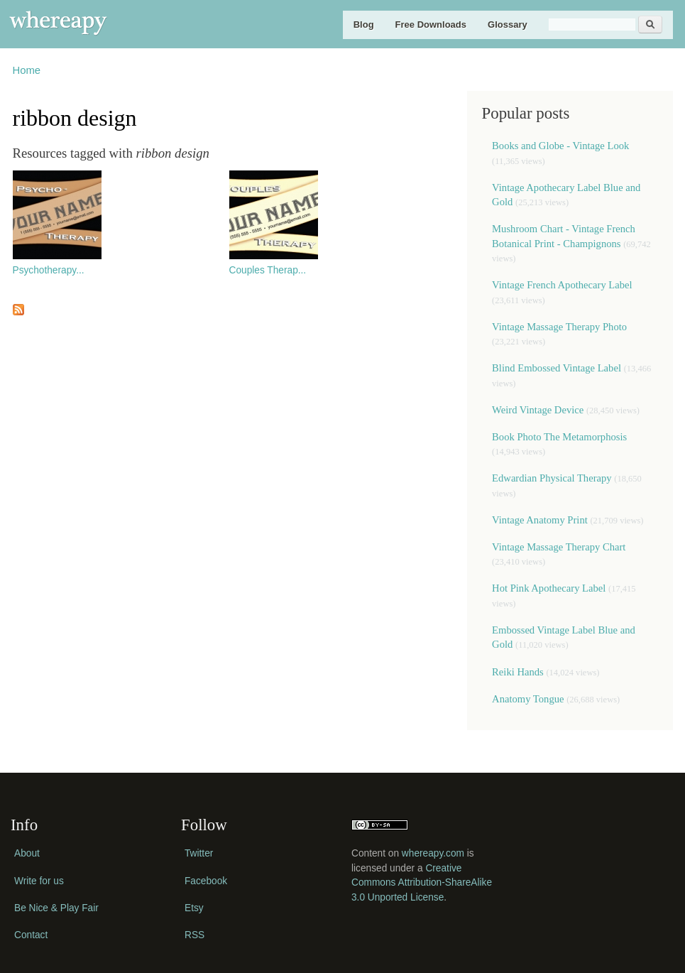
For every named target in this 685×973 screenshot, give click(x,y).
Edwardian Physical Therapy (552, 478)
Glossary (507, 24)
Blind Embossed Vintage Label (556, 368)
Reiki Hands (519, 672)
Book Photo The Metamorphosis (559, 436)
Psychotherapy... (48, 270)
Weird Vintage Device (537, 409)
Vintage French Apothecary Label (562, 284)
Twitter (199, 853)
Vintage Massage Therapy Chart (558, 547)
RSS (194, 935)
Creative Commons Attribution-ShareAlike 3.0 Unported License (421, 883)
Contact (31, 935)
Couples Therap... (268, 270)
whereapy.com (433, 853)
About (27, 853)
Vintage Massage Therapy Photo (559, 326)
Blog (364, 24)
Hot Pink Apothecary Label (548, 588)
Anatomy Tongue (528, 699)
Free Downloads (430, 24)
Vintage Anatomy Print (540, 520)
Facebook (206, 881)
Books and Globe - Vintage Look (560, 145)
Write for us (39, 881)
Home (27, 70)
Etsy (194, 908)
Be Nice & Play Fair (56, 908)
